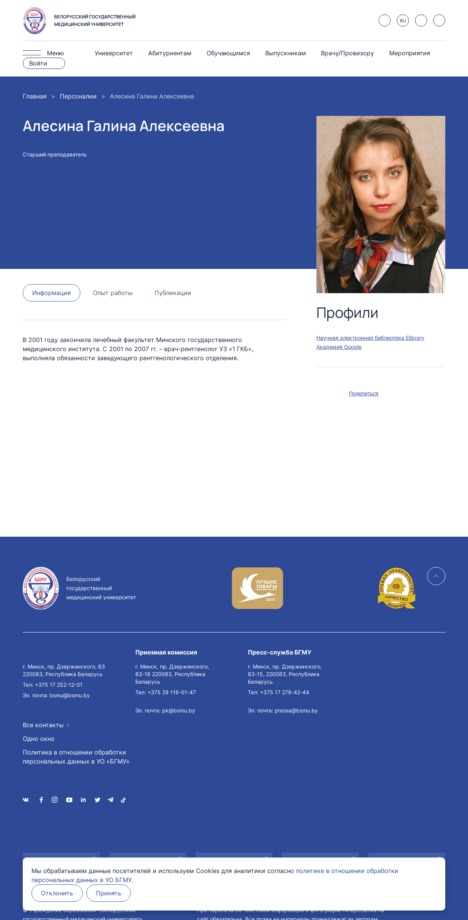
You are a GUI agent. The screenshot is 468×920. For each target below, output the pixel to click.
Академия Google (339, 347)
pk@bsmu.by (178, 710)
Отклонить (57, 893)
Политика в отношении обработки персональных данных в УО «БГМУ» (76, 756)
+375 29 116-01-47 (171, 692)
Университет (114, 53)
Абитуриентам (169, 53)
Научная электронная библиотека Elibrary (370, 337)
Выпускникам (285, 53)
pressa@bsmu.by (296, 710)
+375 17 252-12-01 (59, 684)
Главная (35, 96)
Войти (38, 63)
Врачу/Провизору (347, 53)
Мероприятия (409, 53)
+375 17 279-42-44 (284, 692)
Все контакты (43, 725)
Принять (108, 893)
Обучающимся (228, 53)
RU (403, 20)
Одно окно (39, 738)
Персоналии (78, 96)
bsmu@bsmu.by (70, 695)
